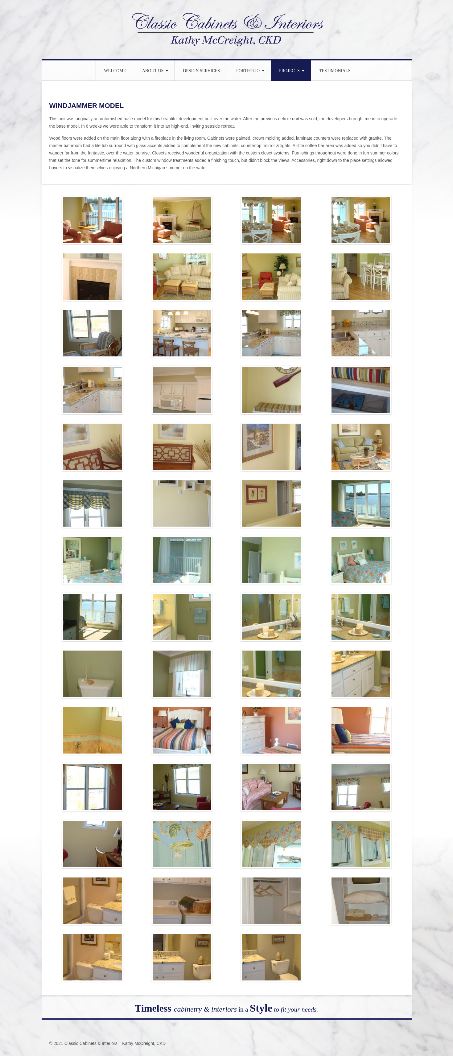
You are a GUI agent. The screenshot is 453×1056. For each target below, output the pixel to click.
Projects (289, 70)
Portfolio (248, 70)
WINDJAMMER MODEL (89, 105)
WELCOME (115, 70)
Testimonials (335, 70)
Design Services (201, 70)
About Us (152, 70)
